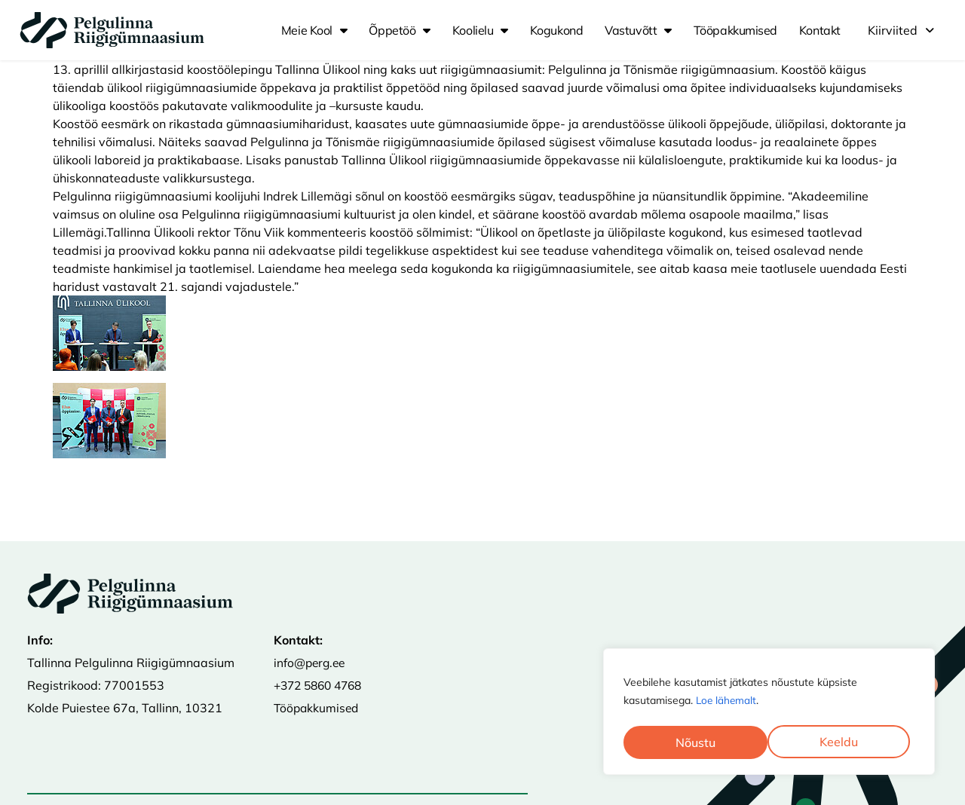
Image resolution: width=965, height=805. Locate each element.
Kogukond (556, 30)
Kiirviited (901, 30)
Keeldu (695, 742)
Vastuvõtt (638, 30)
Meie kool (314, 30)
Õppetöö (399, 30)
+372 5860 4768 (322, 685)
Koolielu (480, 30)
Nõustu (843, 742)
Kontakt (820, 30)
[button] (900, 30)
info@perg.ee (311, 662)
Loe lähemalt (727, 703)
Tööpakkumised (735, 30)
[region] (769, 713)
